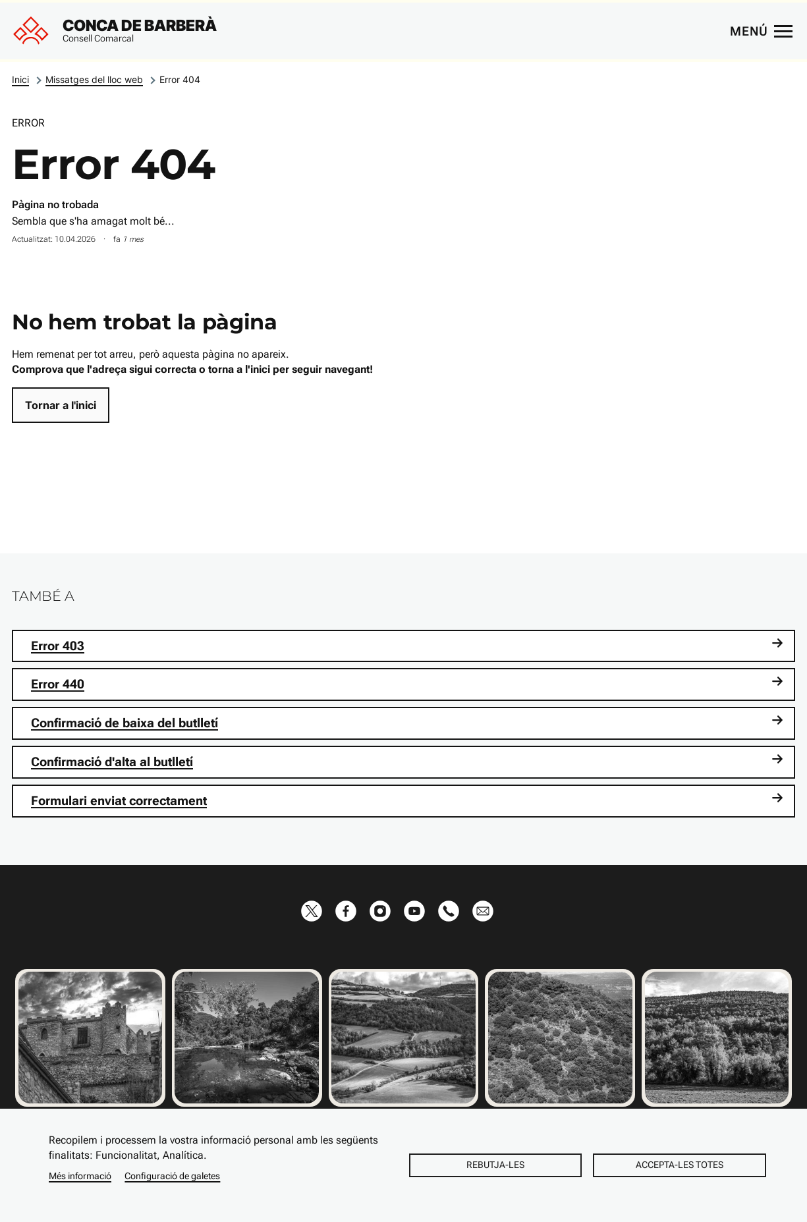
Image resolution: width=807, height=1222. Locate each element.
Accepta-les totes (679, 1164)
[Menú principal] (761, 31)
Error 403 (407, 645)
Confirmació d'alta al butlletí (407, 761)
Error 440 (407, 683)
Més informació (80, 1176)
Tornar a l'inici (60, 405)
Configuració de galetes (172, 1176)
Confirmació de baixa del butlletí (407, 722)
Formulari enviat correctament (407, 800)
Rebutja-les (495, 1164)
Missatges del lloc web (94, 79)
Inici (20, 79)
